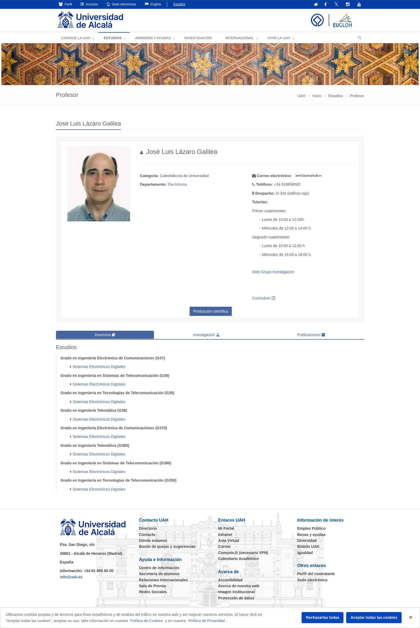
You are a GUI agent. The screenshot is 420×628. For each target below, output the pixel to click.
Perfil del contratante (316, 573)
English (153, 4)
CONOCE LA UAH (75, 38)
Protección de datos (236, 598)
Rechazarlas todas (322, 617)
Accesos (89, 4)
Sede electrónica (121, 4)
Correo (224, 546)
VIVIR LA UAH (278, 38)
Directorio (148, 528)
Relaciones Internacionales (163, 580)
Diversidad (307, 540)
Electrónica (177, 184)
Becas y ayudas (311, 534)
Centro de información (159, 567)
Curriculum (261, 298)
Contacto (147, 534)
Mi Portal (226, 528)
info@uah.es (71, 577)
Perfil (65, 4)
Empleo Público (311, 528)
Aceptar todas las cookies (373, 617)
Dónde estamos (153, 540)
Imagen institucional (236, 592)
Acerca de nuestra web (239, 585)
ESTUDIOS (112, 38)
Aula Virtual (228, 540)
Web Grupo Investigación (273, 272)
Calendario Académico (238, 558)
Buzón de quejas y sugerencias (167, 546)
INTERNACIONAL (239, 38)
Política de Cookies (146, 621)
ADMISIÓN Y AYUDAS (153, 38)
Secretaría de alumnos (159, 573)
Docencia (105, 335)
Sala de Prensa (152, 585)
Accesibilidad (230, 580)
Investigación (206, 335)
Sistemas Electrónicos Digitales (99, 366)
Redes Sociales (153, 592)
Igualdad (305, 552)
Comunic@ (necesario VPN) (243, 552)
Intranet (225, 534)
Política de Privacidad (206, 621)
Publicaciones (311, 335)
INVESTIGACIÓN (198, 38)
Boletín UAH (308, 546)
